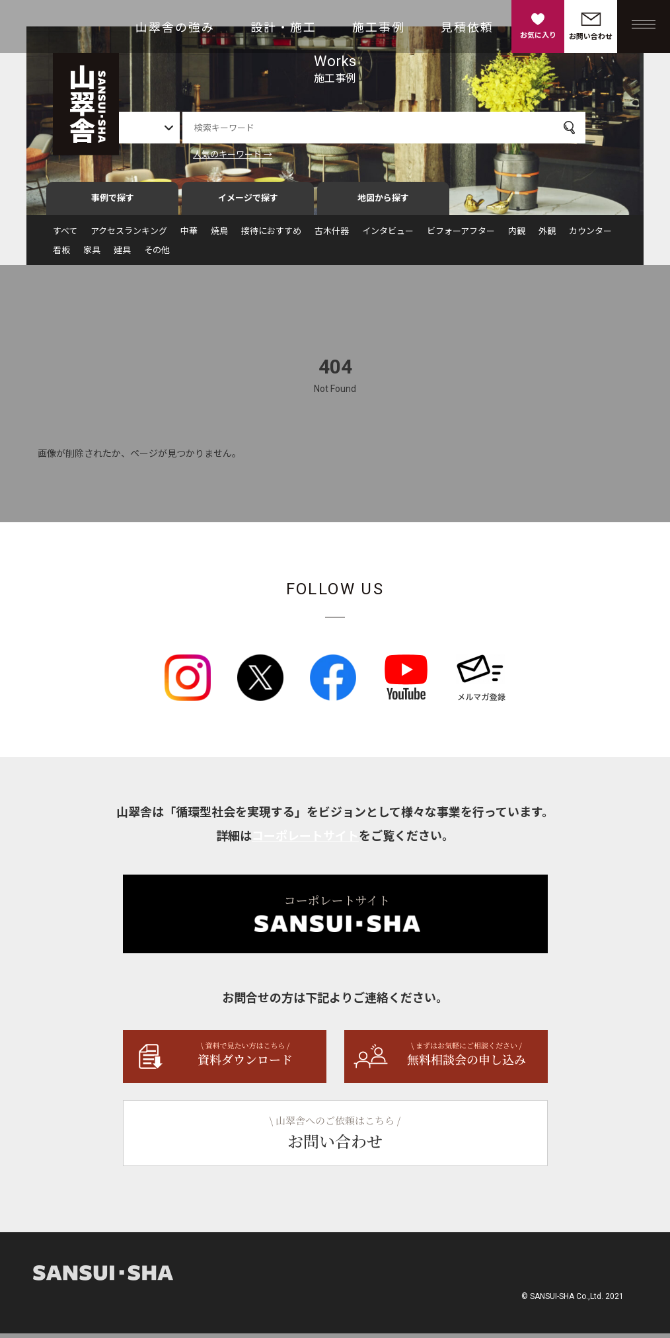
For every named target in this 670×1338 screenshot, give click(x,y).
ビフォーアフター (461, 236)
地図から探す (383, 203)
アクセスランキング (129, 236)
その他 (157, 255)
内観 (516, 236)
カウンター (590, 236)
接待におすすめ (271, 236)
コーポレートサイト (305, 840)
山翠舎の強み (175, 27)
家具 (91, 255)
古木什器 (332, 236)
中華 (189, 236)
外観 (547, 236)
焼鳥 (219, 236)
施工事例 (378, 27)
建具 (122, 255)
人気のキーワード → (274, 154)
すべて (65, 236)
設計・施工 (283, 27)
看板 (61, 255)
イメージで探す (248, 203)
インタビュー (388, 236)
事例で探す (112, 203)
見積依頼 (467, 27)
